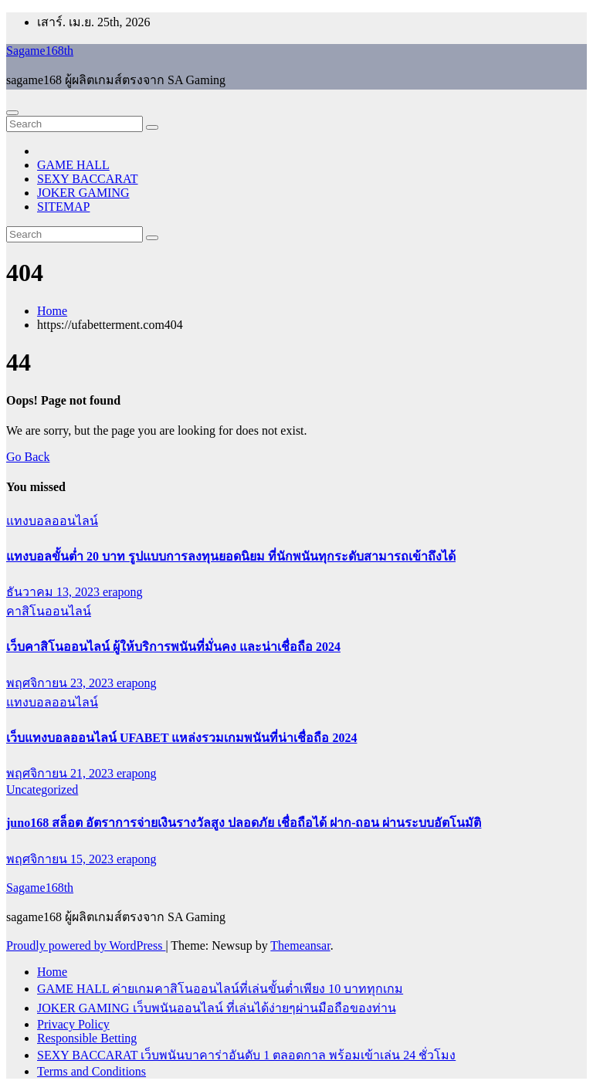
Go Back (27, 456)
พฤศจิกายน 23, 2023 (61, 682)
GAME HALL (73, 164)
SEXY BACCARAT (87, 178)
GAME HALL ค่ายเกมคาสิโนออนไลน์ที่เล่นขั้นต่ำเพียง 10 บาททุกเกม (220, 988)
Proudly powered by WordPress (85, 945)
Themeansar (300, 945)
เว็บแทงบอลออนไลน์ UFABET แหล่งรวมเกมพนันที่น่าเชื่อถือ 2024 (181, 737)
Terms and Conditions (91, 1071)
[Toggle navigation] (12, 112)
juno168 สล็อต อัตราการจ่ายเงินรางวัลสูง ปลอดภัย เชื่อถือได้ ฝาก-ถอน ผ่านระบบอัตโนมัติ (243, 822)
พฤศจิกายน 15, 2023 (61, 859)
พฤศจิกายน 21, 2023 (61, 773)
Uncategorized (42, 789)
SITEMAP (63, 206)
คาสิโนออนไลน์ (48, 611)
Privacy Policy (73, 1024)
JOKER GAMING (83, 192)
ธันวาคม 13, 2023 (54, 591)
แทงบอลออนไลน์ (52, 520)
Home (52, 310)
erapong (123, 591)
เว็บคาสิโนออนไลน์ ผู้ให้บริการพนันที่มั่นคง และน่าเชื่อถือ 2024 (173, 646)
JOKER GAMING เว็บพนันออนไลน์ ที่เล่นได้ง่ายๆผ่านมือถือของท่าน (216, 1008)
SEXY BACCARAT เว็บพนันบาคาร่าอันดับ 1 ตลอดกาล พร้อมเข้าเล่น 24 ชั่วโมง (246, 1055)
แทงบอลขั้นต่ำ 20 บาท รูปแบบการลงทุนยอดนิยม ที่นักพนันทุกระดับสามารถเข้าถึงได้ (231, 556)
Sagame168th (39, 50)
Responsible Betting (87, 1038)
